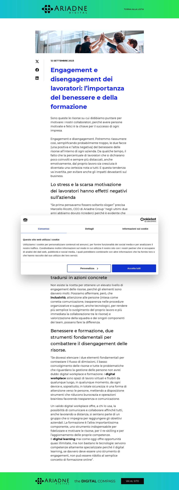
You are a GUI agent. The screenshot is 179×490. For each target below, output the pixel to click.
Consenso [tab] (43, 228)
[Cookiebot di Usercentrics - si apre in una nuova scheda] (142, 220)
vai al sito (132, 481)
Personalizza (89, 268)
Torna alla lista (134, 9)
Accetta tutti (134, 268)
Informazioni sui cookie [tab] (135, 228)
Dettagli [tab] (89, 228)
